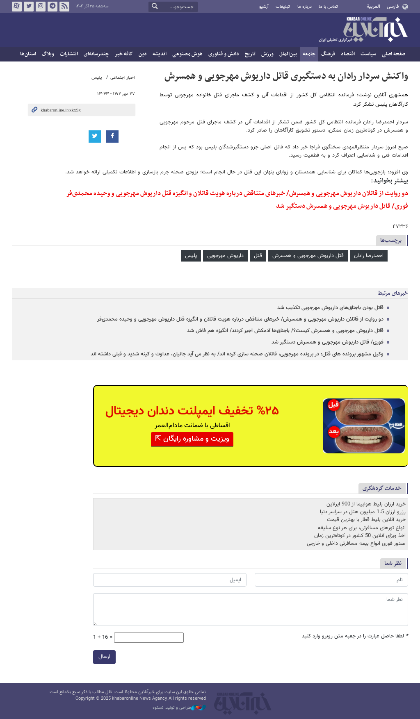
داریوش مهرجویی (225, 256)
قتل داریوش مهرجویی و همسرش (308, 256)
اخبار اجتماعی (122, 77)
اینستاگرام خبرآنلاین (41, 6)
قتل (258, 256)
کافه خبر (123, 54)
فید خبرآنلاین (64, 6)
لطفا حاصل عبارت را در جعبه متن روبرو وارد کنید (355, 636)
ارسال (104, 657)
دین (143, 54)
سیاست (368, 54)
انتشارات (69, 54)
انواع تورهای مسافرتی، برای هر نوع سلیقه (362, 527)
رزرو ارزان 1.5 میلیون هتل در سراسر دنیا (363, 512)
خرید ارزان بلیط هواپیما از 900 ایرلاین (366, 504)
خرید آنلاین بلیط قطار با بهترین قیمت (366, 520)
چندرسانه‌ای (96, 54)
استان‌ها (28, 54)
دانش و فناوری (223, 54)
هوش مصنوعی (187, 54)
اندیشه (160, 54)
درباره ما (304, 6)
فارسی (393, 6)
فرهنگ (328, 54)
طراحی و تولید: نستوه (179, 708)
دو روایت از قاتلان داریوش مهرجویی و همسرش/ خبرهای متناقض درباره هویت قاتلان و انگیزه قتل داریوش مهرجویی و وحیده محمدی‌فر (237, 193)
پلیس (96, 77)
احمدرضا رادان (368, 256)
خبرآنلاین (363, 30)
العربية (373, 6)
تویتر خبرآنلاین (29, 6)
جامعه (309, 54)
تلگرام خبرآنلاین (52, 6)
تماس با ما (328, 6)
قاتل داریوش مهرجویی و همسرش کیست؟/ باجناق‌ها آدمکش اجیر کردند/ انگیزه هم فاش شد (285, 331)
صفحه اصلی (393, 54)
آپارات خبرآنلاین (17, 6)
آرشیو (264, 6)
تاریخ (250, 54)
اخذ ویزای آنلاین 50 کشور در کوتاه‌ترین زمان (360, 536)
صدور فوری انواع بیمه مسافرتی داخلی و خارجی (356, 543)
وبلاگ (48, 54)
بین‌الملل (288, 54)
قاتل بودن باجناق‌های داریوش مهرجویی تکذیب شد (330, 308)
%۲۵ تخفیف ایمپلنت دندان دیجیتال (192, 411)
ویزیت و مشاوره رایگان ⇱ (192, 439)
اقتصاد (348, 54)
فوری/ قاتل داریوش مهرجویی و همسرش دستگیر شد (342, 206)
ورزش (267, 54)
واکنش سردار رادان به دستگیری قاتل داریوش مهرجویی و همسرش (286, 76)
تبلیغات (283, 6)
